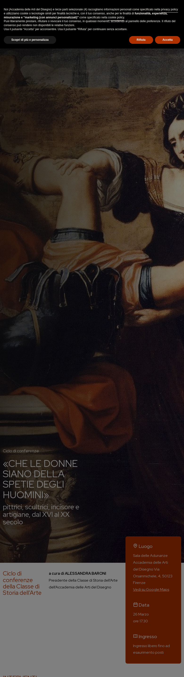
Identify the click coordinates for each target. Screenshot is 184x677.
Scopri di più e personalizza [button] (30, 39)
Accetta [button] (168, 39)
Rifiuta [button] (141, 39)
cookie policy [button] (116, 17)
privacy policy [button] (169, 9)
